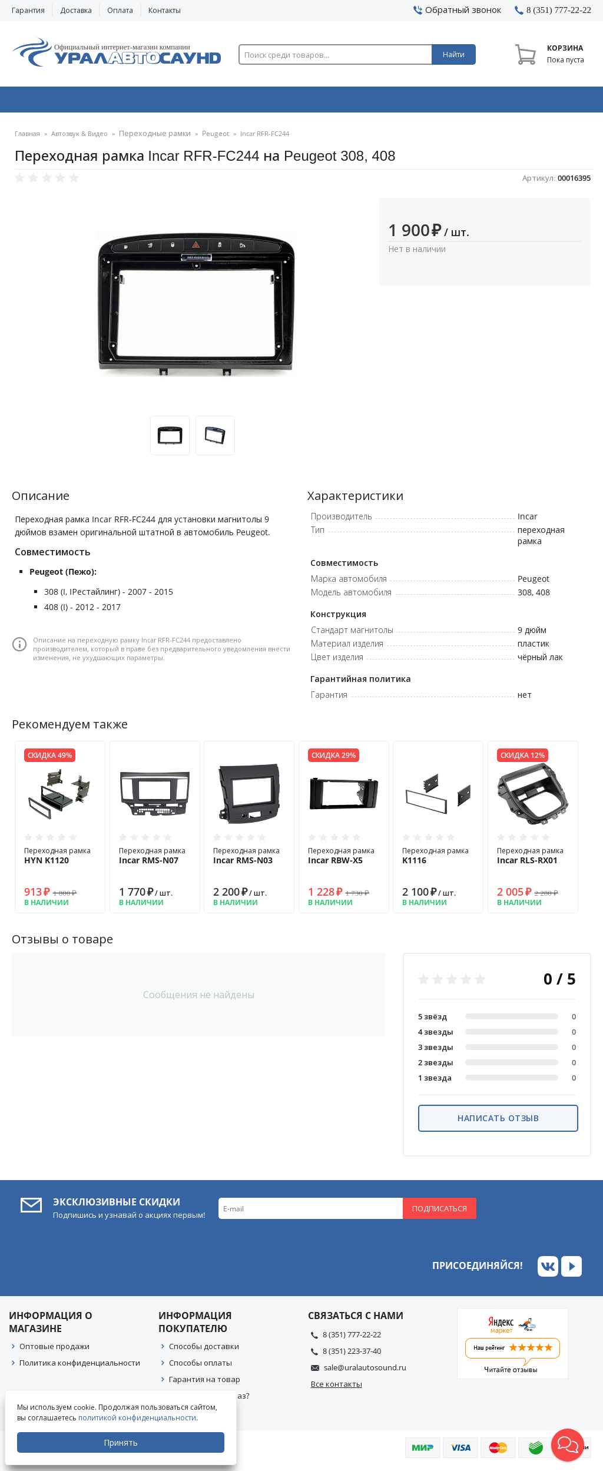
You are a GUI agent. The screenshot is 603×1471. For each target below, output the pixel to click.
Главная (27, 138)
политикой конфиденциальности (138, 1418)
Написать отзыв (498, 1122)
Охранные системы (186, 102)
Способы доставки (204, 1350)
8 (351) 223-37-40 (352, 1355)
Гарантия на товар (204, 1383)
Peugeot (206, 138)
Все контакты (336, 1388)
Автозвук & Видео (68, 102)
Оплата (120, 10)
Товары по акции (537, 102)
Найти (454, 54)
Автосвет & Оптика (421, 102)
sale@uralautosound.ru (365, 1371)
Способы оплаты (200, 1366)
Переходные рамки (151, 138)
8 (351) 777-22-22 (352, 1338)
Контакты (164, 10)
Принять (122, 1442)
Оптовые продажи (54, 1350)
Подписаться (439, 1212)
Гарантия (28, 10)
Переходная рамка (60, 860)
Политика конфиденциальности (79, 1366)
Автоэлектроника (304, 102)
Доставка (76, 10)
